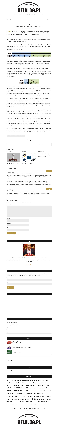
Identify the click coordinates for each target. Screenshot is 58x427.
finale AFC (10, 31)
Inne (7, 326)
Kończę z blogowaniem (17, 342)
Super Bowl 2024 (15, 407)
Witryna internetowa (11, 227)
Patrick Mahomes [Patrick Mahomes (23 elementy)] (20, 398)
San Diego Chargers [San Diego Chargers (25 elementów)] (15, 401)
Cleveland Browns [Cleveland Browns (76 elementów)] (22, 384)
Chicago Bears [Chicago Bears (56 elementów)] (42, 382)
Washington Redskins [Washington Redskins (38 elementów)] (40, 403)
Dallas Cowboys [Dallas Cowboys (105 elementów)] (33, 384)
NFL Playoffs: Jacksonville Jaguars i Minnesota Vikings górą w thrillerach (44, 155)
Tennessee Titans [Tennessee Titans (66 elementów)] (25, 403)
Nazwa (8, 218)
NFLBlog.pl (10, 359)
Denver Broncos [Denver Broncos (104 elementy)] (44, 384)
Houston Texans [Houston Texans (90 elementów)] (33, 387)
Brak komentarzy (32, 29)
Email (8, 281)
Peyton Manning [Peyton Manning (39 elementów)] (26, 398)
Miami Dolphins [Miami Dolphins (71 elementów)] (20, 393)
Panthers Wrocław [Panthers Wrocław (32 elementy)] (13, 398)
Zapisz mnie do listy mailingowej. (14, 234)
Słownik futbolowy (24, 407)
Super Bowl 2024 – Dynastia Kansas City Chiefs (21, 346)
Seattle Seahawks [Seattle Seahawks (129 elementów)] (44, 401)
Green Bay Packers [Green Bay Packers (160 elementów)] (21, 387)
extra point (9, 135)
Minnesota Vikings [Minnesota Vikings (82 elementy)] (30, 393)
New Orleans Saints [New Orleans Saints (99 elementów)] (19, 396)
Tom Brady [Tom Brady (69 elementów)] (33, 403)
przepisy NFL (15, 135)
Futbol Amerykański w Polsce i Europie (14, 324)
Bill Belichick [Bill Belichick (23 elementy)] (13, 382)
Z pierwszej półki (10, 370)
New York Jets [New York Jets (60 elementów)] (40, 396)
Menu (9, 19)
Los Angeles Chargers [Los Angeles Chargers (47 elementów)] (44, 390)
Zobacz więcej (29, 263)
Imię (7, 277)
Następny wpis (40, 144)
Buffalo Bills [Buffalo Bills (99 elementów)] (20, 382)
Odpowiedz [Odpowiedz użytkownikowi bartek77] (49, 189)
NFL (29, 24)
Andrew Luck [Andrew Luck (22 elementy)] (19, 379)
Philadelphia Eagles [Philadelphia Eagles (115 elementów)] (37, 398)
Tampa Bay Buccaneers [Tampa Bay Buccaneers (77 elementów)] (13, 403)
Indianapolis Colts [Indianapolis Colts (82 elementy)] (44, 387)
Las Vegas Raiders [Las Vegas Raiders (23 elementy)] (35, 390)
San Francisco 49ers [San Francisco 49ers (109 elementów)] (25, 401)
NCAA (8, 329)
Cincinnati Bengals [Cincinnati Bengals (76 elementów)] (12, 384)
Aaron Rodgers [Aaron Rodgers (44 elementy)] (10, 379)
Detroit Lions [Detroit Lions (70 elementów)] (10, 387)
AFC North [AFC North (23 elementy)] (15, 379)
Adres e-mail (10, 222)
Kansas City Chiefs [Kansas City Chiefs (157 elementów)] (25, 390)
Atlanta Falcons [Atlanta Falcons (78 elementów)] (36, 379)
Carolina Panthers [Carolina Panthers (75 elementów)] (33, 382)
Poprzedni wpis (18, 144)
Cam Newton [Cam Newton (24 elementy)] (26, 382)
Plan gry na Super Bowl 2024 (18, 351)
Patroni (43, 407)
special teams (22, 135)
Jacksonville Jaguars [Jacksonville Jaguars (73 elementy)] (12, 390)
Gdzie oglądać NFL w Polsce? (35, 407)
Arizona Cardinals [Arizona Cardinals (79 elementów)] (26, 379)
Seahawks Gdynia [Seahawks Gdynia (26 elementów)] (35, 401)
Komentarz (9, 204)
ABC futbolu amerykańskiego (12, 321)
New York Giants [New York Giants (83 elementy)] (31, 396)
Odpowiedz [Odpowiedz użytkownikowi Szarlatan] (49, 171)
